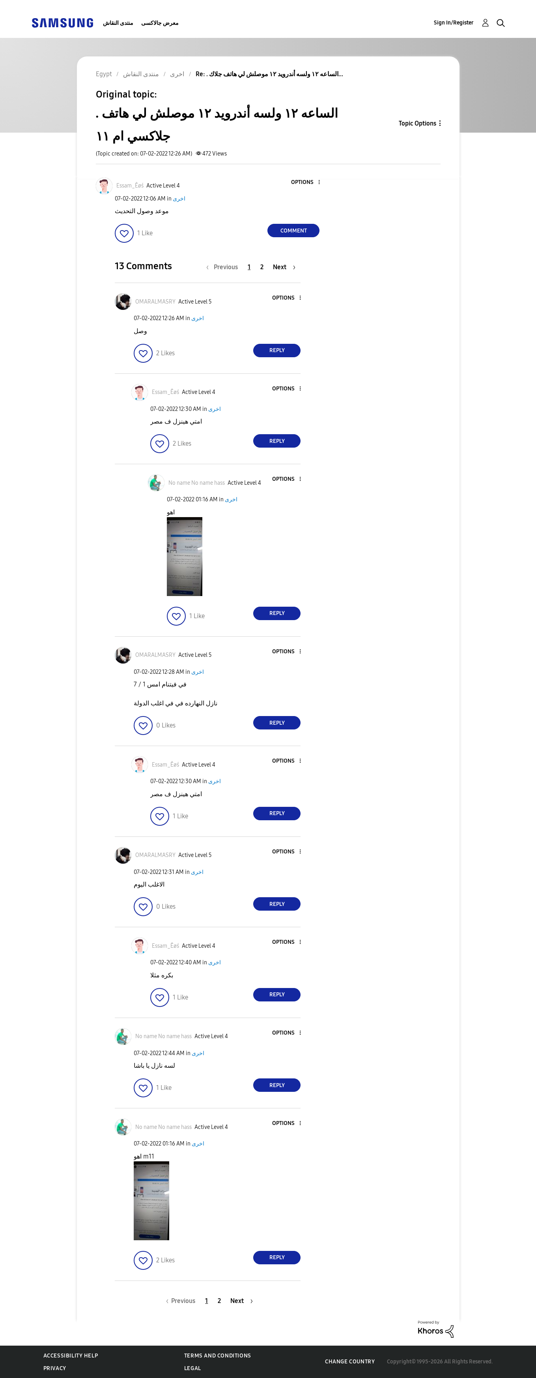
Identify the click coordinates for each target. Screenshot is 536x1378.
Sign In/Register (454, 22)
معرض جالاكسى (160, 23)
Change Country (350, 1361)
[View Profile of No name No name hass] (196, 483)
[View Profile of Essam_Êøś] (130, 185)
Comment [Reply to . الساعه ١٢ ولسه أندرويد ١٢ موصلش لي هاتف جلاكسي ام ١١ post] (293, 230)
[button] (306, 182)
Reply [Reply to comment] (277, 350)
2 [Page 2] (261, 267)
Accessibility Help (70, 1355)
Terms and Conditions (217, 1355)
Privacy (54, 1368)
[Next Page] (284, 267)
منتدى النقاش (118, 23)
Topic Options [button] (417, 123)
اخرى (179, 198)
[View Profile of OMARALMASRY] (155, 301)
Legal (192, 1368)
